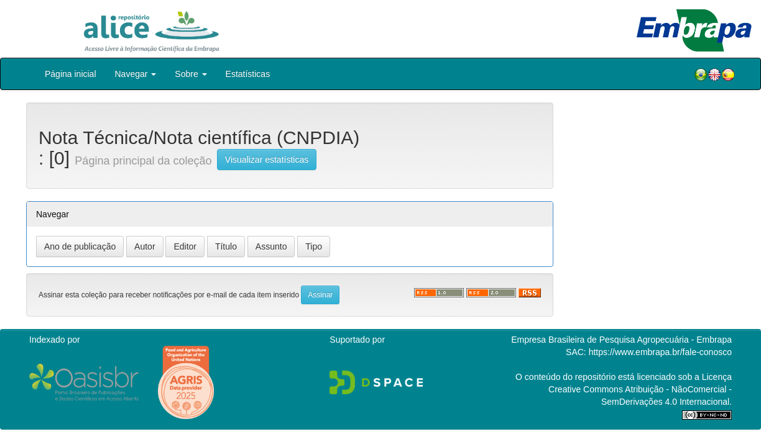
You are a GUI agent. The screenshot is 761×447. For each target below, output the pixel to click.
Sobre (190, 74)
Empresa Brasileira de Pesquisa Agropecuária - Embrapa (621, 340)
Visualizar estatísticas (266, 160)
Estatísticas (248, 74)
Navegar (136, 74)
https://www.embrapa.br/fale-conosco (660, 352)
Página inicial (70, 74)
